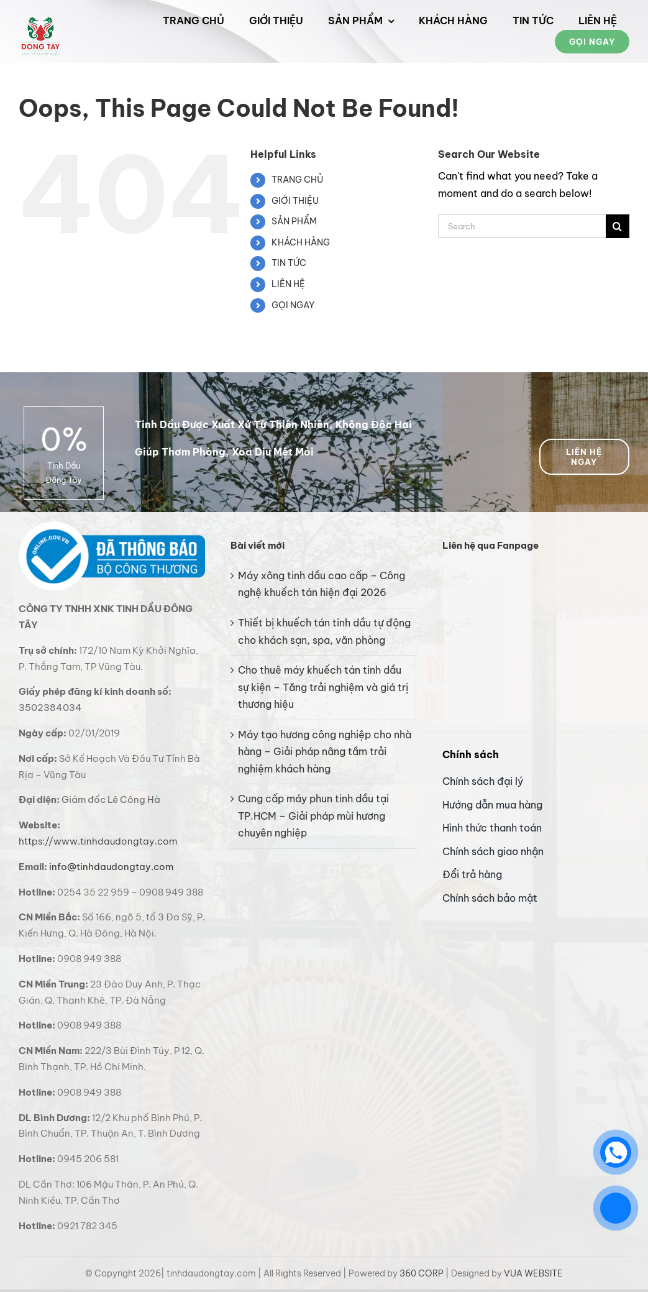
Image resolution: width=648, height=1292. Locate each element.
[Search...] (522, 226)
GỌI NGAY (293, 305)
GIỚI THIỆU (295, 200)
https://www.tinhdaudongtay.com (98, 841)
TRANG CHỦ (297, 179)
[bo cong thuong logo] (112, 526)
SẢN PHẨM (294, 221)
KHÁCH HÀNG (301, 242)
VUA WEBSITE (533, 1273)
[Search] (617, 226)
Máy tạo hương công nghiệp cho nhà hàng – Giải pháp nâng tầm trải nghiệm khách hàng (324, 751)
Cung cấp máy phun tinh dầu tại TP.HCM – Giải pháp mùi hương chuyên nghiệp (313, 815)
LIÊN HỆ (288, 284)
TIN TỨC (289, 262)
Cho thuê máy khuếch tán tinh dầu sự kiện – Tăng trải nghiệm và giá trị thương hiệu (323, 687)
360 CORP (421, 1273)
